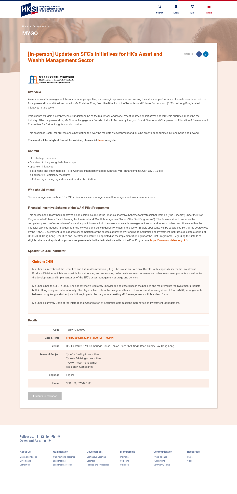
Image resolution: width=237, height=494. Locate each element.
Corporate (124, 461)
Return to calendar (45, 396)
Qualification (60, 451)
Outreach (124, 465)
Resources (193, 451)
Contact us (25, 465)
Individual (124, 457)
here (101, 140)
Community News (162, 465)
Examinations (59, 461)
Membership (127, 451)
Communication (163, 451)
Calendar (91, 461)
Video (189, 461)
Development (39, 26)
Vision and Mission (28, 457)
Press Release (160, 457)
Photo (190, 457)
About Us (25, 451)
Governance (25, 461)
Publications (159, 461)
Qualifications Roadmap (64, 457)
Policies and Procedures (98, 465)
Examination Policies (62, 465)
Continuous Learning (96, 457)
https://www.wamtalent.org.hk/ (168, 240)
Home (25, 26)
